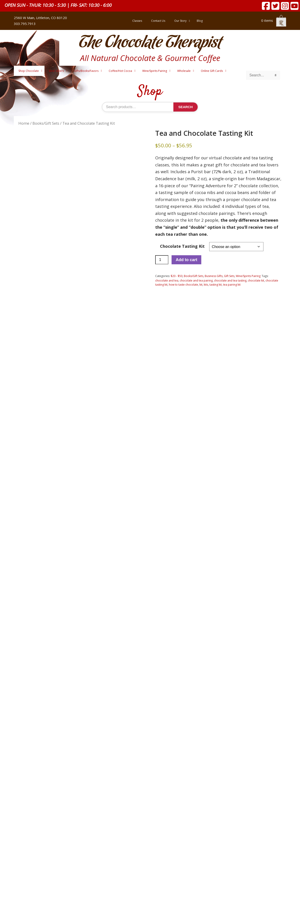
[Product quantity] (161, 259)
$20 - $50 (176, 276)
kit (200, 285)
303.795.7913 (25, 23)
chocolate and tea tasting (230, 280)
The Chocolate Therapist (150, 43)
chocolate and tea (166, 280)
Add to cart (186, 260)
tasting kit (215, 285)
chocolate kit (256, 280)
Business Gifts (214, 276)
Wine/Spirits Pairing (248, 276)
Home (23, 123)
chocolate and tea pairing (196, 280)
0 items (273, 20)
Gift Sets (229, 276)
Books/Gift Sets (45, 123)
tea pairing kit (232, 285)
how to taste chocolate (183, 285)
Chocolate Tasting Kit (182, 246)
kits (206, 285)
